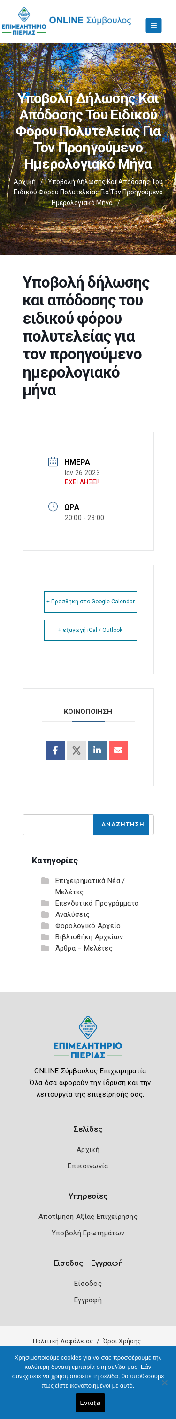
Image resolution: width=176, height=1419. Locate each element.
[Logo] (88, 1044)
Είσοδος (88, 1283)
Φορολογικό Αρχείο (88, 925)
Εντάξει (90, 1402)
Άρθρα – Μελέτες (84, 948)
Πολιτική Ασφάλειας (63, 1341)
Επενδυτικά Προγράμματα (97, 903)
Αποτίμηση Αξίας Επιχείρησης (88, 1216)
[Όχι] (164, 1387)
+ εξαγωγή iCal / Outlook (90, 630)
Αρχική (25, 182)
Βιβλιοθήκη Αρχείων (89, 937)
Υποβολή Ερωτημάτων (88, 1233)
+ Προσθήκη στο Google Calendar (90, 601)
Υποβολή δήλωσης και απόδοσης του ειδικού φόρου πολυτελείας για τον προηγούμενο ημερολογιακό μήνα (88, 192)
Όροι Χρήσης (122, 1341)
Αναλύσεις (72, 914)
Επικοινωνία (88, 1166)
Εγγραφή (88, 1300)
